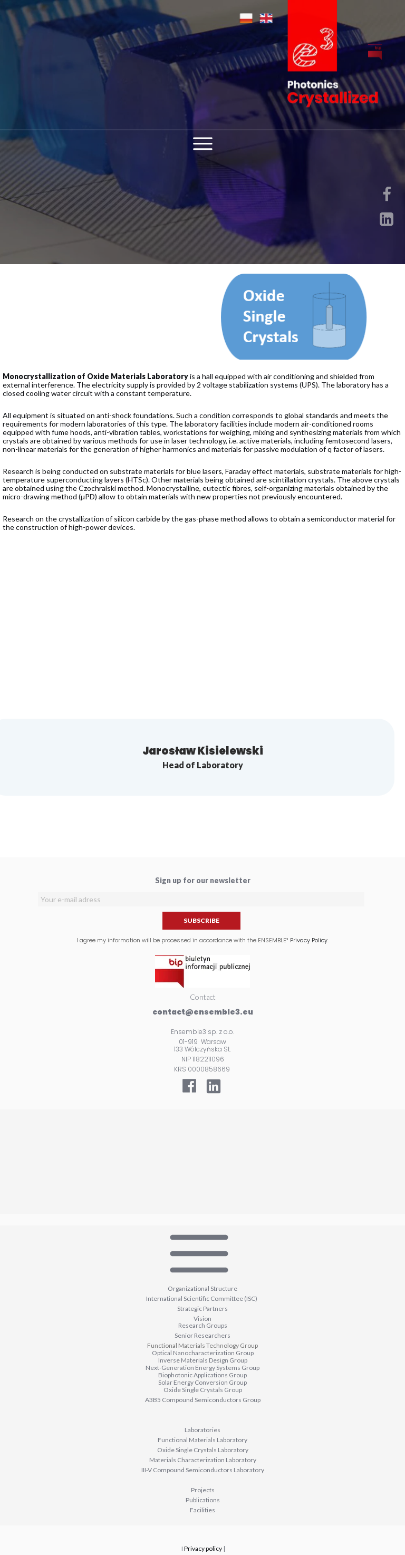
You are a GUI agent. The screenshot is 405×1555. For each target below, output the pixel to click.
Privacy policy (203, 1548)
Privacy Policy (308, 940)
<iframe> (202, 1161)
